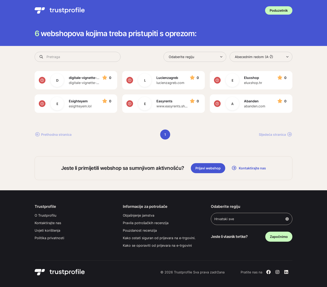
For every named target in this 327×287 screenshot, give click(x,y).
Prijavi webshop (208, 168)
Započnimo (279, 237)
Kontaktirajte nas (48, 223)
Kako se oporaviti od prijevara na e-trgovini (157, 245)
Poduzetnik (279, 10)
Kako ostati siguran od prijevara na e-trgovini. (159, 238)
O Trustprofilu (45, 215)
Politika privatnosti (49, 238)
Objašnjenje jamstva (138, 215)
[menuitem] (75, 215)
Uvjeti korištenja (47, 230)
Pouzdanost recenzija (140, 230)
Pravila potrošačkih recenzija (146, 223)
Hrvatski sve (251, 219)
